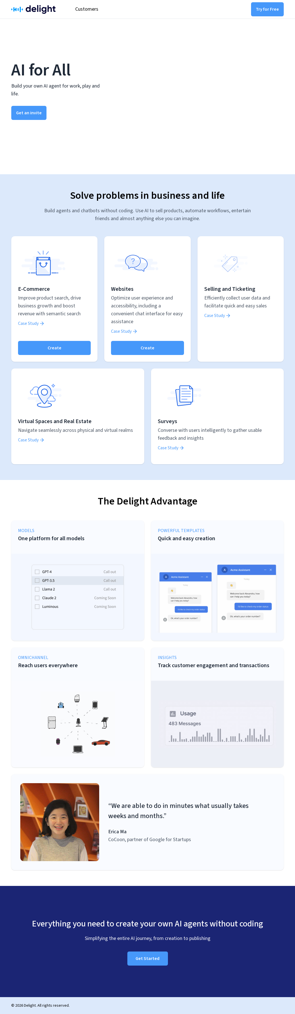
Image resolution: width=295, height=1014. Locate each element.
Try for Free (267, 9)
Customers (86, 9)
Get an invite (29, 113)
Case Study (31, 323)
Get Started (147, 958)
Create (54, 348)
